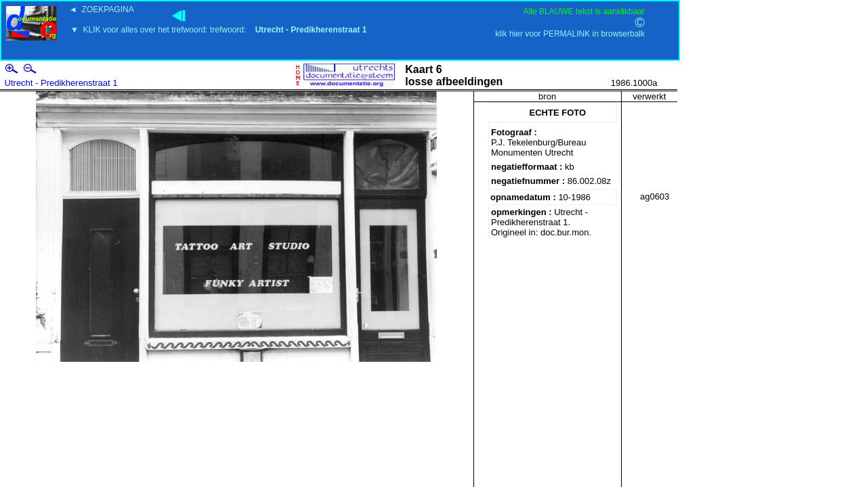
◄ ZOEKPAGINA (101, 9)
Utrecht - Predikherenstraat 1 (61, 83)
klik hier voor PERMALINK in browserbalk (570, 34)
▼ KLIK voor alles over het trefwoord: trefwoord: (218, 29)
